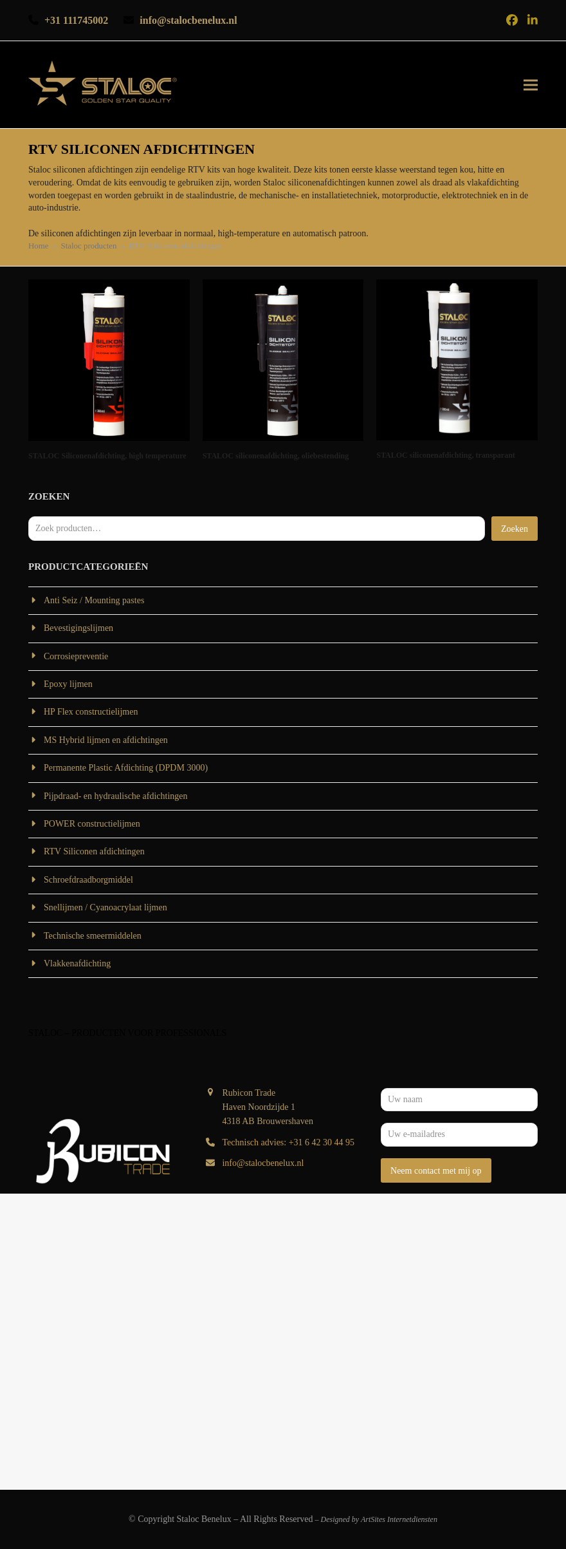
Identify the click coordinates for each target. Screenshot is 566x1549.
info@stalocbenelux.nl (263, 1163)
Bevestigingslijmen (78, 628)
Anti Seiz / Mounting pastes (94, 600)
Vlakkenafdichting (77, 963)
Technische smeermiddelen (93, 936)
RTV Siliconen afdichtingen (94, 851)
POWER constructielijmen (92, 824)
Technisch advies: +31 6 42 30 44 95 (288, 1142)
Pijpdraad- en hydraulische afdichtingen (116, 796)
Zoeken (514, 529)
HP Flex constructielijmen (91, 712)
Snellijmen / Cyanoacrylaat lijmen (105, 907)
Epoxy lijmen (68, 684)
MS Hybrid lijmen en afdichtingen (106, 740)
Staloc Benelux (204, 1519)
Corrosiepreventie (76, 656)
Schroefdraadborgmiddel (88, 880)
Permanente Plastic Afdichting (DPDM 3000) (126, 768)
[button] (531, 84)
